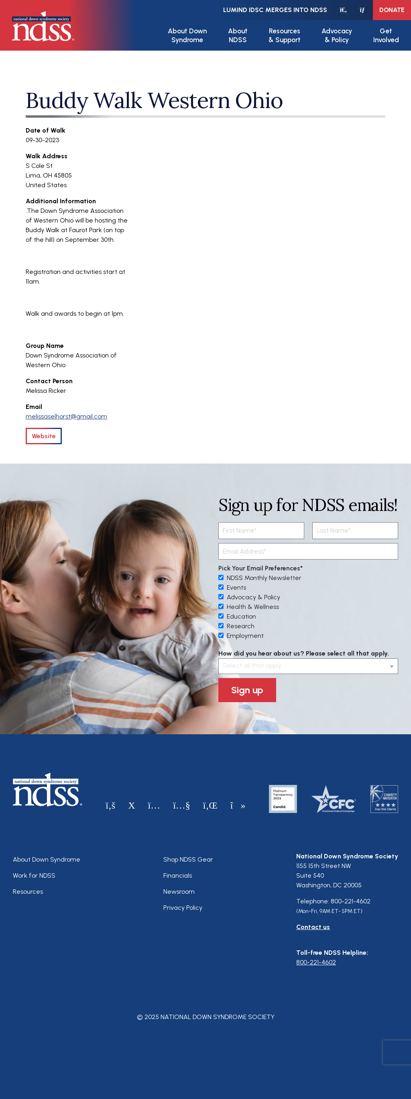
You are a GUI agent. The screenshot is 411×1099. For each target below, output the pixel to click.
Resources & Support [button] (285, 35)
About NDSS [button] (238, 35)
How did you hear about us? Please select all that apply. (303, 653)
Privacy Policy (182, 907)
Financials (177, 875)
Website (44, 436)
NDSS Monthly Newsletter (259, 578)
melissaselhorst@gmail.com (66, 416)
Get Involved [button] (386, 35)
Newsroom (179, 891)
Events (232, 587)
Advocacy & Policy (249, 597)
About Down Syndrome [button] (187, 35)
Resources (28, 891)
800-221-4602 (316, 962)
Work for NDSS (34, 875)
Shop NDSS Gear (188, 859)
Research (236, 626)
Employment (241, 635)
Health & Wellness (248, 607)
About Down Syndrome (46, 859)
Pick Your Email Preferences (259, 568)
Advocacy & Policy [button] (336, 35)
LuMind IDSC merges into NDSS (275, 10)
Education (237, 616)
